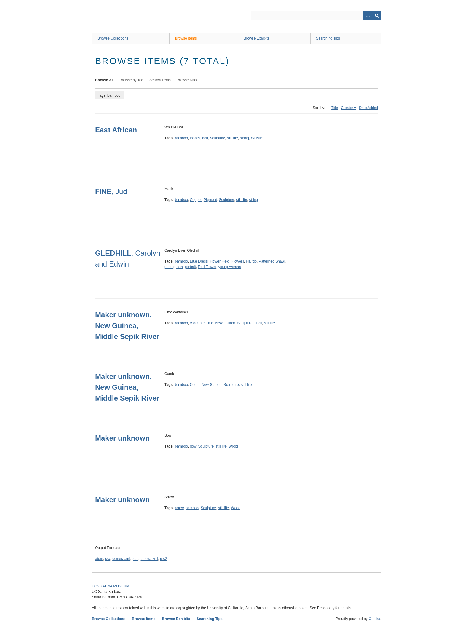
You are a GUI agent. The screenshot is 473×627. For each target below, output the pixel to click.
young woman (229, 267)
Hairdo (251, 261)
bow (193, 446)
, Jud (111, 191)
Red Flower (207, 267)
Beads (195, 138)
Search (376, 15)
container (197, 323)
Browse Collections (112, 38)
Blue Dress (199, 261)
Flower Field (219, 261)
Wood (233, 446)
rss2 (163, 559)
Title (334, 108)
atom (99, 559)
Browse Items (186, 38)
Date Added (368, 108)
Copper (196, 200)
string (244, 138)
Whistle (257, 138)
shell (258, 323)
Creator (347, 108)
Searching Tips (328, 38)
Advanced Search (367, 15)
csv (107, 559)
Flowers (237, 261)
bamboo (181, 138)
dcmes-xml (121, 559)
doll (205, 138)
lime (210, 323)
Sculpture (217, 138)
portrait (190, 267)
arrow (179, 508)
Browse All (104, 80)
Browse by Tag (132, 80)
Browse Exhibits (256, 38)
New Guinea (225, 323)
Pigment (210, 200)
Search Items (160, 80)
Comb (195, 385)
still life (232, 138)
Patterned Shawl (272, 261)
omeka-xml (149, 559)
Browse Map (187, 80)
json (135, 559)
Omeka (374, 619)
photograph (173, 267)
